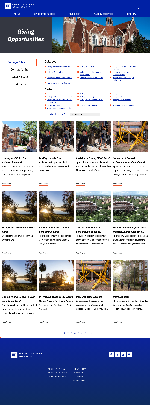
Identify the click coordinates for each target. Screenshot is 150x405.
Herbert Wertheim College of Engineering (123, 79)
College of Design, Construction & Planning (125, 68)
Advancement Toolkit (57, 372)
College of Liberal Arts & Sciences (59, 78)
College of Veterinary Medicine (91, 100)
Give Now (131, 14)
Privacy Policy (79, 380)
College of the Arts (87, 67)
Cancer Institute (53, 94)
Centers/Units (19, 69)
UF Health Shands (54, 105)
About (17, 14)
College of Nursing (87, 97)
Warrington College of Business (58, 83)
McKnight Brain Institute (122, 100)
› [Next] (88, 333)
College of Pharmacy (120, 97)
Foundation (74, 14)
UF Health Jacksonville (88, 105)
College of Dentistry (87, 94)
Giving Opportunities (44, 14)
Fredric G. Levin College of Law (91, 78)
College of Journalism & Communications (122, 73)
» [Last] (91, 333)
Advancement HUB (56, 368)
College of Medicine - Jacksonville (60, 97)
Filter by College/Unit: (59, 114)
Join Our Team (79, 368)
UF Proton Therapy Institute (123, 105)
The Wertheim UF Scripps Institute (60, 108)
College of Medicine (120, 94)
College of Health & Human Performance (90, 73)
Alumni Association (104, 14)
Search (22, 84)
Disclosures (78, 376)
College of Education (55, 72)
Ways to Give (20, 77)
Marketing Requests (57, 376)
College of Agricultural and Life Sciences (58, 68)
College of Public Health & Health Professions (59, 101)
